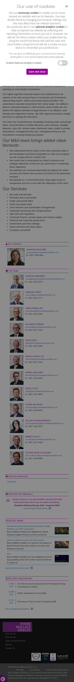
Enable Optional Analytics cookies (24, 62)
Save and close (37, 71)
